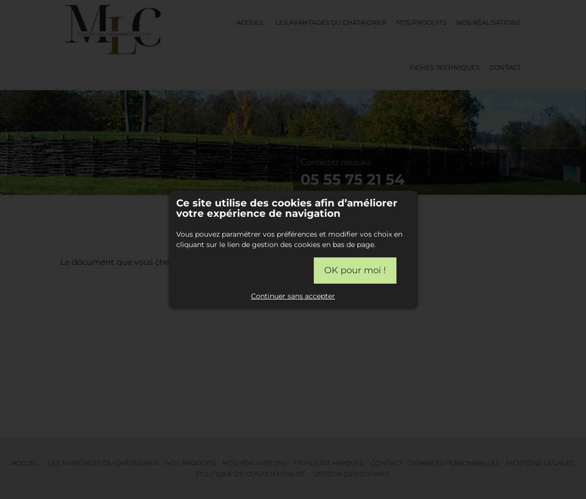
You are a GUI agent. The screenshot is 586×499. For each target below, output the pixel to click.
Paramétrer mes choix (230, 270)
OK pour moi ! (355, 270)
